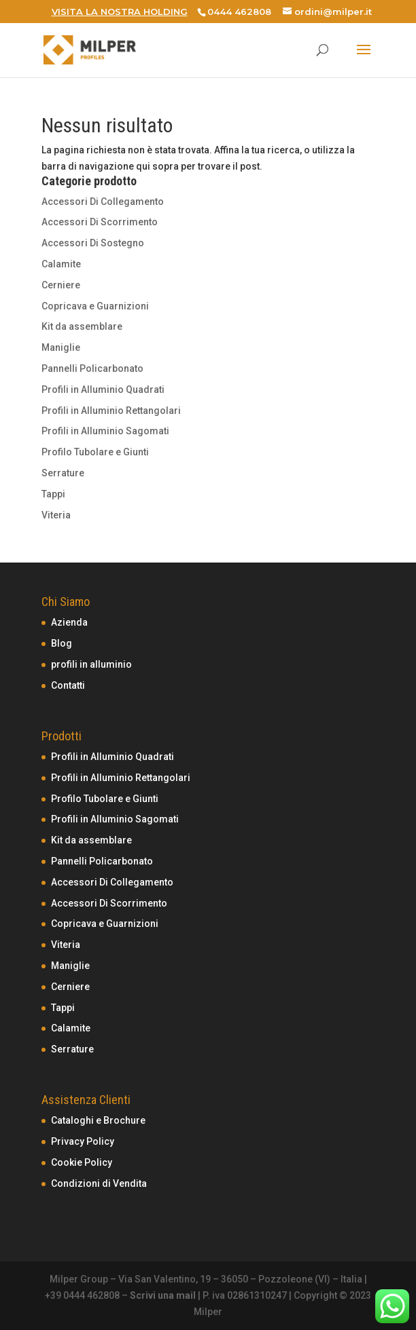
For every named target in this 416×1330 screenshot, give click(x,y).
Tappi (53, 494)
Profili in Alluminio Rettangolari (111, 410)
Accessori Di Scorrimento (99, 221)
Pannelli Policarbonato (92, 368)
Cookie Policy (81, 1162)
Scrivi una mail (163, 1295)
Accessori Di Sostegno (92, 243)
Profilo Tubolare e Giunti (95, 451)
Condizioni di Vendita (99, 1183)
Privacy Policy (82, 1141)
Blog (61, 643)
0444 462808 (239, 11)
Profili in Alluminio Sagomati (105, 430)
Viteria (56, 515)
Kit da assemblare (81, 326)
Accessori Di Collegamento (102, 201)
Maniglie (60, 347)
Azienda (69, 622)
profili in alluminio (91, 664)
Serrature (62, 473)
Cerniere (60, 285)
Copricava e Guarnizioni (95, 306)
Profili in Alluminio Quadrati (102, 389)
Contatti (68, 685)
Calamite (61, 264)
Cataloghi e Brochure (98, 1120)
